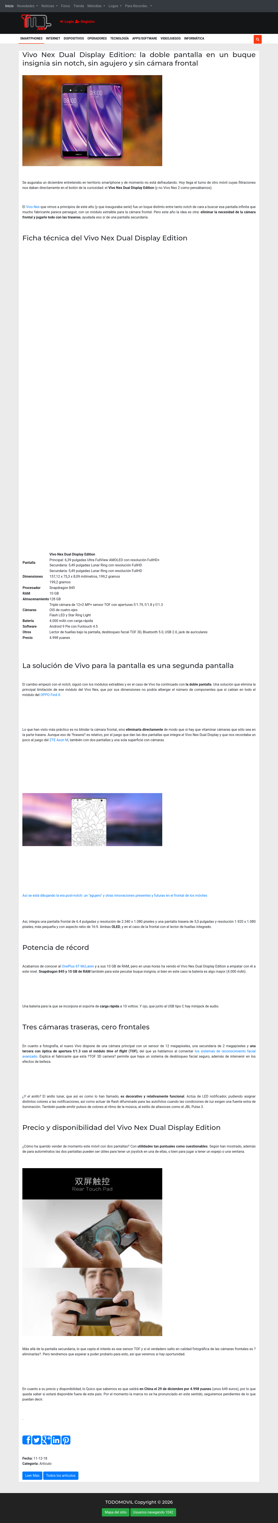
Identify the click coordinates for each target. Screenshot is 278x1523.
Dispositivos (74, 38)
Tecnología (119, 38)
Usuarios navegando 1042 (153, 1512)
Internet (53, 38)
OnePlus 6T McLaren (78, 966)
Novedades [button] (26, 6)
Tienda (78, 6)
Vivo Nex (33, 207)
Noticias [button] (48, 6)
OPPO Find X (50, 695)
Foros (65, 6)
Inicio (10, 5)
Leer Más (32, 1475)
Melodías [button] (94, 6)
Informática (194, 38)
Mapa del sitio (115, 1512)
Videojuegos (171, 38)
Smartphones (32, 38)
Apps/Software (144, 38)
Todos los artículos (61, 1475)
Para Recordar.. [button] (137, 6)
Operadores (97, 38)
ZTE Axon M (59, 740)
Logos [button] (114, 6)
